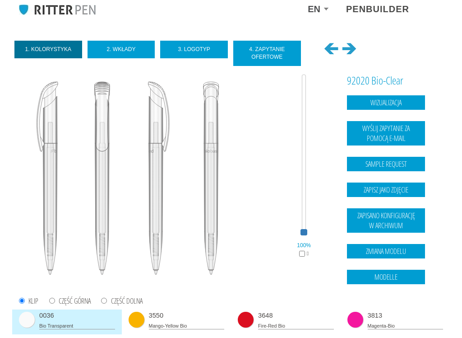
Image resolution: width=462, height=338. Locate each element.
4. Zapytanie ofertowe (267, 53)
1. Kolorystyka (48, 49)
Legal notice (388, 313)
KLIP (33, 301)
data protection (425, 313)
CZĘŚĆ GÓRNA (75, 301)
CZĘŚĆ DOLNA (127, 301)
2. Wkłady (120, 49)
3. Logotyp (194, 49)
